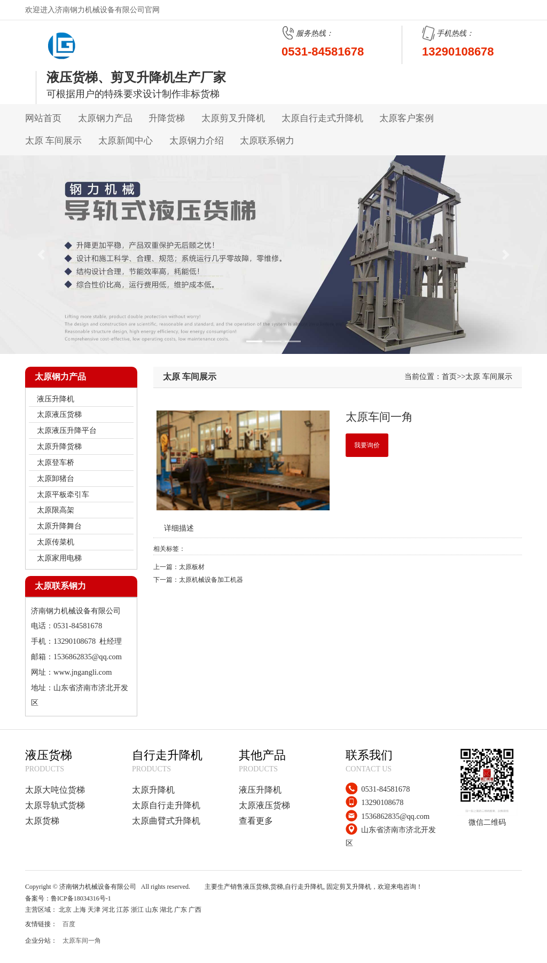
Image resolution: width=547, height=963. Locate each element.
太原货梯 (42, 820)
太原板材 (192, 567)
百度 (68, 924)
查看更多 (256, 820)
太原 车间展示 (53, 141)
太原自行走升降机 (166, 805)
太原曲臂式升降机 (166, 820)
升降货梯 (167, 118)
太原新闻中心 (125, 141)
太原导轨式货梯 (55, 805)
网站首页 (43, 118)
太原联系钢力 (267, 141)
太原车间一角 (81, 940)
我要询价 (367, 445)
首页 (449, 376)
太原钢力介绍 (196, 141)
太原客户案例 (406, 118)
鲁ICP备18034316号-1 (81, 898)
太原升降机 (153, 789)
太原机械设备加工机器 (211, 579)
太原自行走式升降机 (322, 118)
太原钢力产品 (105, 118)
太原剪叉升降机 (233, 118)
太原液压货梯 (264, 805)
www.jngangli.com (82, 672)
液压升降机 (260, 789)
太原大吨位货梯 (55, 789)
